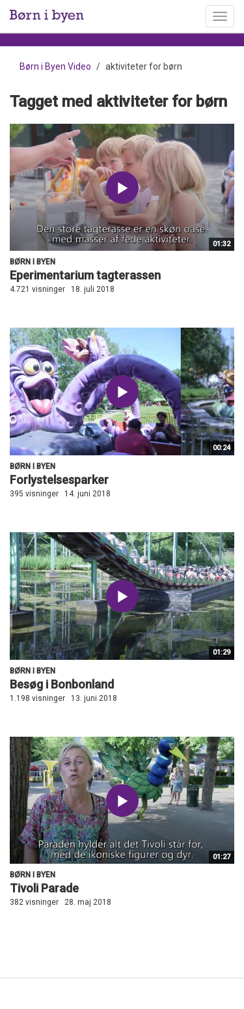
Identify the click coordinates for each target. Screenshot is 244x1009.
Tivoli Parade (44, 888)
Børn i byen (32, 261)
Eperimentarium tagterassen (85, 275)
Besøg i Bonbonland (62, 684)
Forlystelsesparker (59, 480)
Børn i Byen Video (55, 66)
